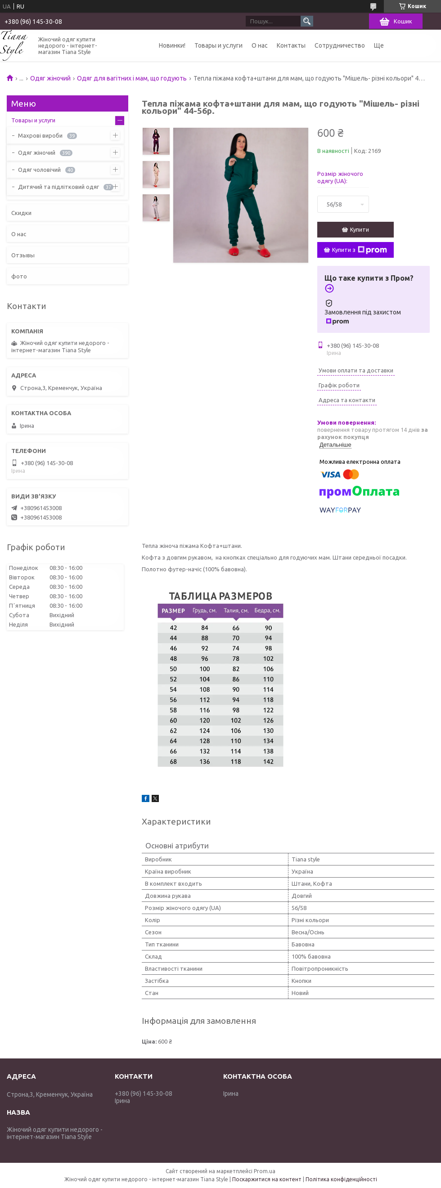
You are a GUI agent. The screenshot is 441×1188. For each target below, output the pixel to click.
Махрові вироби (40, 135)
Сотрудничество (340, 45)
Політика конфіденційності (341, 1179)
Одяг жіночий (50, 78)
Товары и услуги (218, 45)
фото (19, 276)
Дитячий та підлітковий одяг (58, 187)
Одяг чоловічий (39, 169)
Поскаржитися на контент (267, 1179)
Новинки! (172, 45)
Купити (359, 229)
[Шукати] (307, 21)
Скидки (21, 213)
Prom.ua (264, 1171)
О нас (260, 45)
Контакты (291, 45)
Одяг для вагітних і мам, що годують (132, 78)
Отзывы (23, 255)
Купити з (359, 250)
